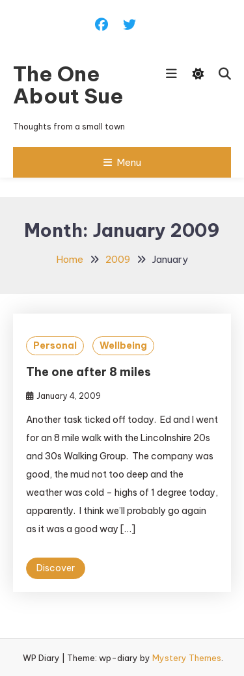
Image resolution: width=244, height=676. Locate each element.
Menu (122, 162)
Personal (55, 345)
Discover (55, 568)
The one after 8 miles (88, 371)
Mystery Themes (186, 658)
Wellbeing (123, 345)
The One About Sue (68, 84)
